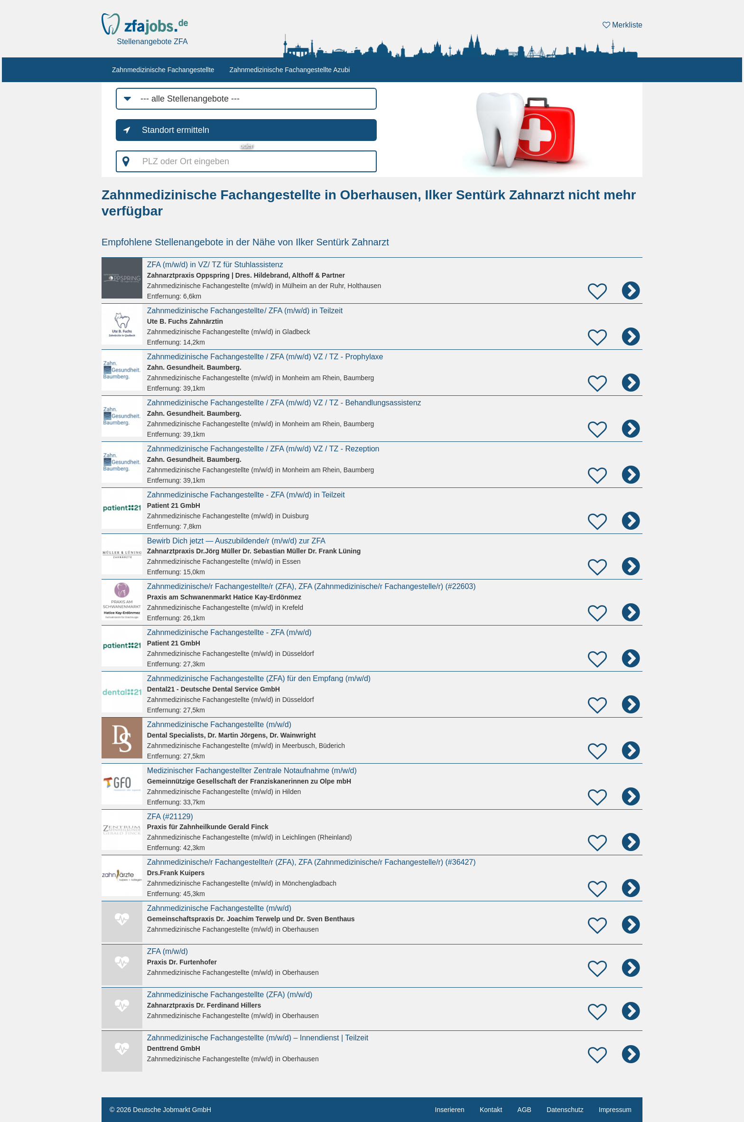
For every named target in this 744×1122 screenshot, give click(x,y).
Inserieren (450, 1109)
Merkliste (622, 25)
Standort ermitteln (175, 130)
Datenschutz (565, 1109)
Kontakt (491, 1109)
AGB (524, 1109)
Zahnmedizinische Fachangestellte (163, 70)
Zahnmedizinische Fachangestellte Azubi (290, 70)
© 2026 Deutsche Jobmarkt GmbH (160, 1109)
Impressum (615, 1109)
